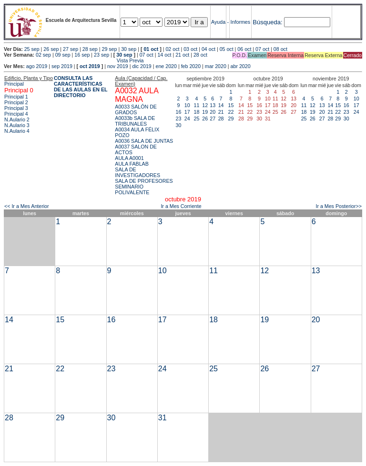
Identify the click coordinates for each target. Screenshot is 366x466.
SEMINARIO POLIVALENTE (132, 189)
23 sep (101, 55)
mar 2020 (215, 66)
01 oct (150, 49)
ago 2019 (36, 66)
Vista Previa (74, 60)
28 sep (90, 49)
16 (179, 112)
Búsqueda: (267, 22)
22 (231, 112)
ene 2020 (165, 66)
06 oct (244, 49)
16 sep (82, 55)
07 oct (262, 49)
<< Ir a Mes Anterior (26, 206)
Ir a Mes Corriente (181, 206)
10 (187, 105)
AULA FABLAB (132, 164)
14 (221, 105)
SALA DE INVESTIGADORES (137, 172)
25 (197, 118)
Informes (240, 22)
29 (231, 118)
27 (212, 118)
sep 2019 (61, 66)
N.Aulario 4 (17, 131)
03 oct (190, 49)
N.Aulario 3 (17, 125)
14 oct (164, 55)
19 (205, 112)
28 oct (200, 55)
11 (197, 105)
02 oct (172, 49)
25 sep (32, 49)
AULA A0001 (129, 158)
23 (179, 118)
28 (221, 118)
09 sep (63, 55)
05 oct (227, 49)
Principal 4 (16, 114)
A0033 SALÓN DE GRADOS (136, 109)
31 (162, 418)
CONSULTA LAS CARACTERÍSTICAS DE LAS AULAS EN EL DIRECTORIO (81, 86)
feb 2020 (191, 66)
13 (212, 105)
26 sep (51, 49)
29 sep (109, 49)
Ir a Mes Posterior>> (338, 206)
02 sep (43, 55)
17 (187, 112)
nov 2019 (117, 66)
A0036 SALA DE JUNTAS (144, 141)
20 (212, 112)
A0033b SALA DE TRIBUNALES (135, 121)
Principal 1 (16, 96)
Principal (14, 84)
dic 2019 (141, 66)
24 (187, 118)
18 (197, 112)
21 (221, 112)
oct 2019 (90, 66)
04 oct (208, 49)
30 (179, 125)
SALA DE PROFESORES (144, 181)
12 (205, 105)
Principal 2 (16, 102)
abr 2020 (241, 66)
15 (231, 105)
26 (205, 118)
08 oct (280, 49)
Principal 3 (16, 108)
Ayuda (218, 22)
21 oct (182, 55)
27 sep (70, 49)
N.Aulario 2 (17, 119)
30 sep (128, 49)
